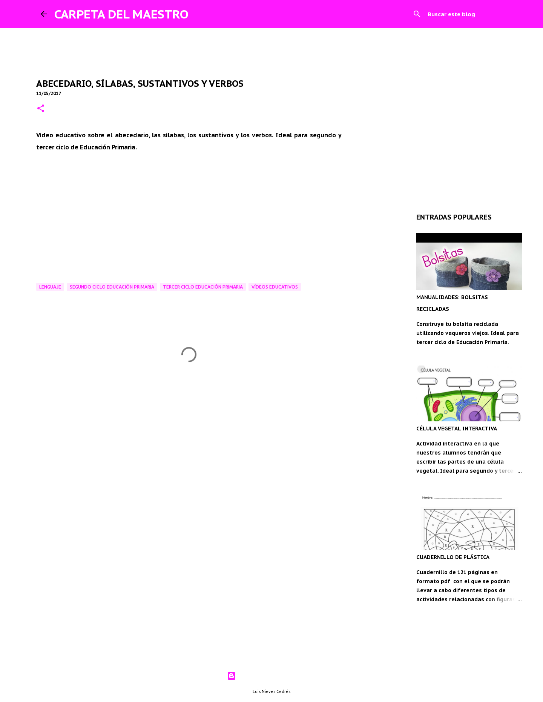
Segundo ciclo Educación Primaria (112, 286)
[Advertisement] (189, 449)
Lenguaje (50, 286)
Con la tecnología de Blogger (271, 676)
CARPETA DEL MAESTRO (121, 14)
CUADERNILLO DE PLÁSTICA (452, 557)
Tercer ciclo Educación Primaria (203, 286)
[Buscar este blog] (464, 14)
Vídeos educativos (275, 286)
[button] (40, 109)
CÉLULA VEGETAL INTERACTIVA (456, 428)
